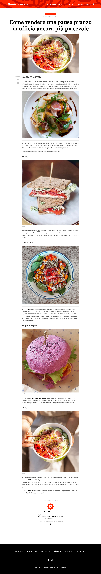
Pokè (32, 480)
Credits (23, 139)
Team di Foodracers (50, 512)
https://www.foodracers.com (54, 521)
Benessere (80, 4)
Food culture (47, 16)
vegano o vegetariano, (39, 398)
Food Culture (51, 4)
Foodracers (57, 148)
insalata (26, 309)
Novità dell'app (56, 551)
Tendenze (71, 4)
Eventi (88, 4)
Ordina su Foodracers (29, 491)
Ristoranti (61, 4)
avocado (41, 233)
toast (38, 230)
